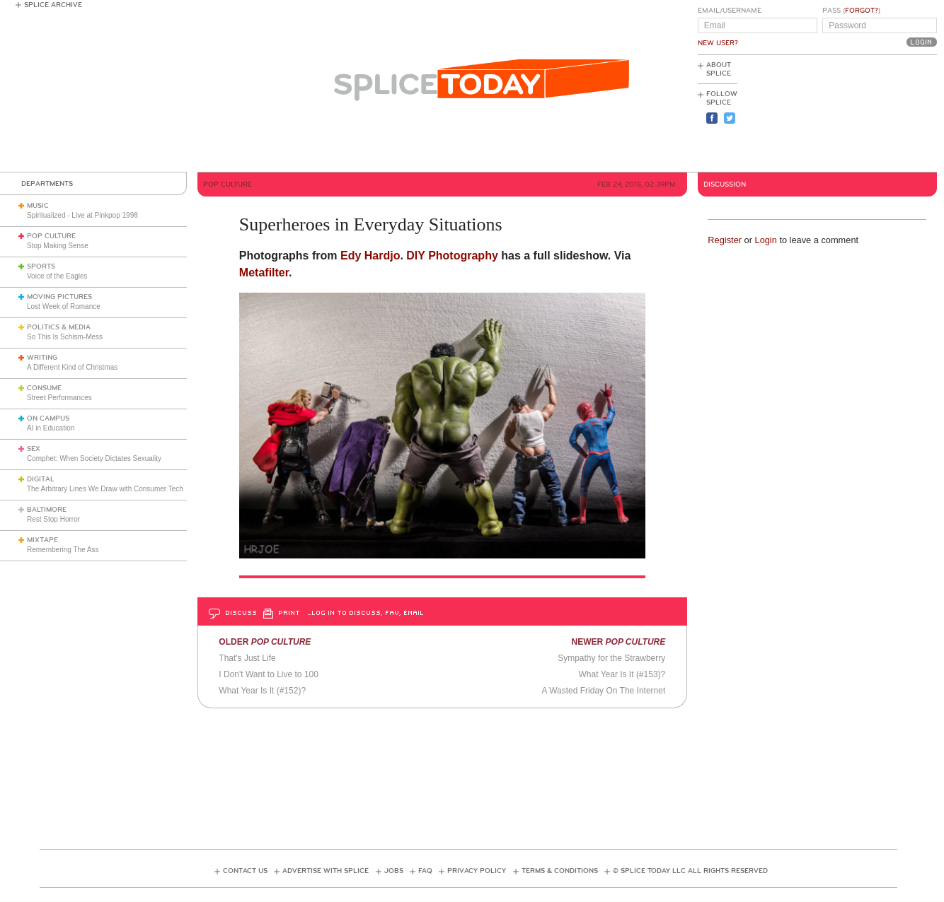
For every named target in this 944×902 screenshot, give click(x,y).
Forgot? (861, 10)
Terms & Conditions (560, 871)
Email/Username (729, 10)
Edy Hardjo (370, 256)
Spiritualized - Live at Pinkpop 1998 (82, 215)
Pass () (851, 10)
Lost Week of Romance (63, 306)
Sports (41, 266)
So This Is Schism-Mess (65, 337)
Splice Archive (53, 5)
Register (725, 240)
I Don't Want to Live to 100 (268, 674)
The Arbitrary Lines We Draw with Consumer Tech (105, 489)
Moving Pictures (59, 297)
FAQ (425, 871)
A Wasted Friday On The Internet (604, 691)
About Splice (718, 69)
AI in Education (50, 428)
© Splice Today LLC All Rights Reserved (690, 871)
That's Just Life (247, 658)
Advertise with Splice (325, 871)
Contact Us (245, 871)
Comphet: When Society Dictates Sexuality (94, 458)
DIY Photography (452, 256)
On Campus (48, 418)
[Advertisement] (873, 114)
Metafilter (264, 272)
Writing (42, 357)
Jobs (393, 871)
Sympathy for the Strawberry (611, 658)
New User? (718, 43)
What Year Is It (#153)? (622, 674)
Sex (33, 449)
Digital (40, 479)
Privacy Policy (476, 871)
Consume (44, 388)
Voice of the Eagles (57, 276)
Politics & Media (59, 327)
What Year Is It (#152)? (262, 691)
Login (766, 240)
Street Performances (59, 398)
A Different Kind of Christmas (72, 367)
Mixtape (42, 540)
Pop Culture (51, 236)
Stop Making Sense (57, 246)
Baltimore (47, 509)
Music (38, 205)
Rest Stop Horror (53, 519)
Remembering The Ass (63, 550)
